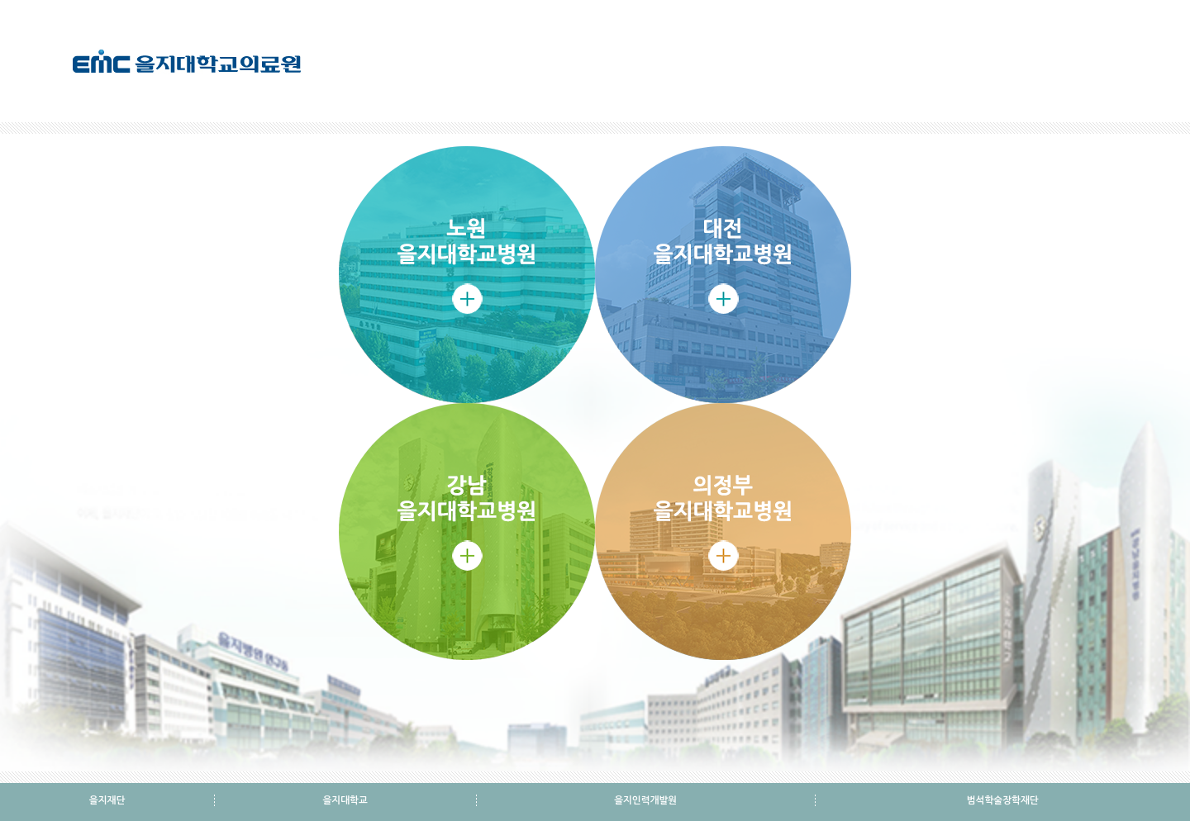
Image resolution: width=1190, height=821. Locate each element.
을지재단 (107, 800)
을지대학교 (344, 800)
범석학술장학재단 (1003, 800)
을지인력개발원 (645, 800)
